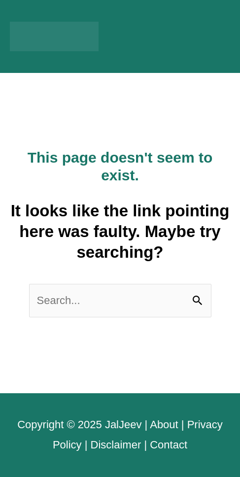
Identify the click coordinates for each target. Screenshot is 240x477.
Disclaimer (116, 445)
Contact (168, 445)
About (164, 424)
